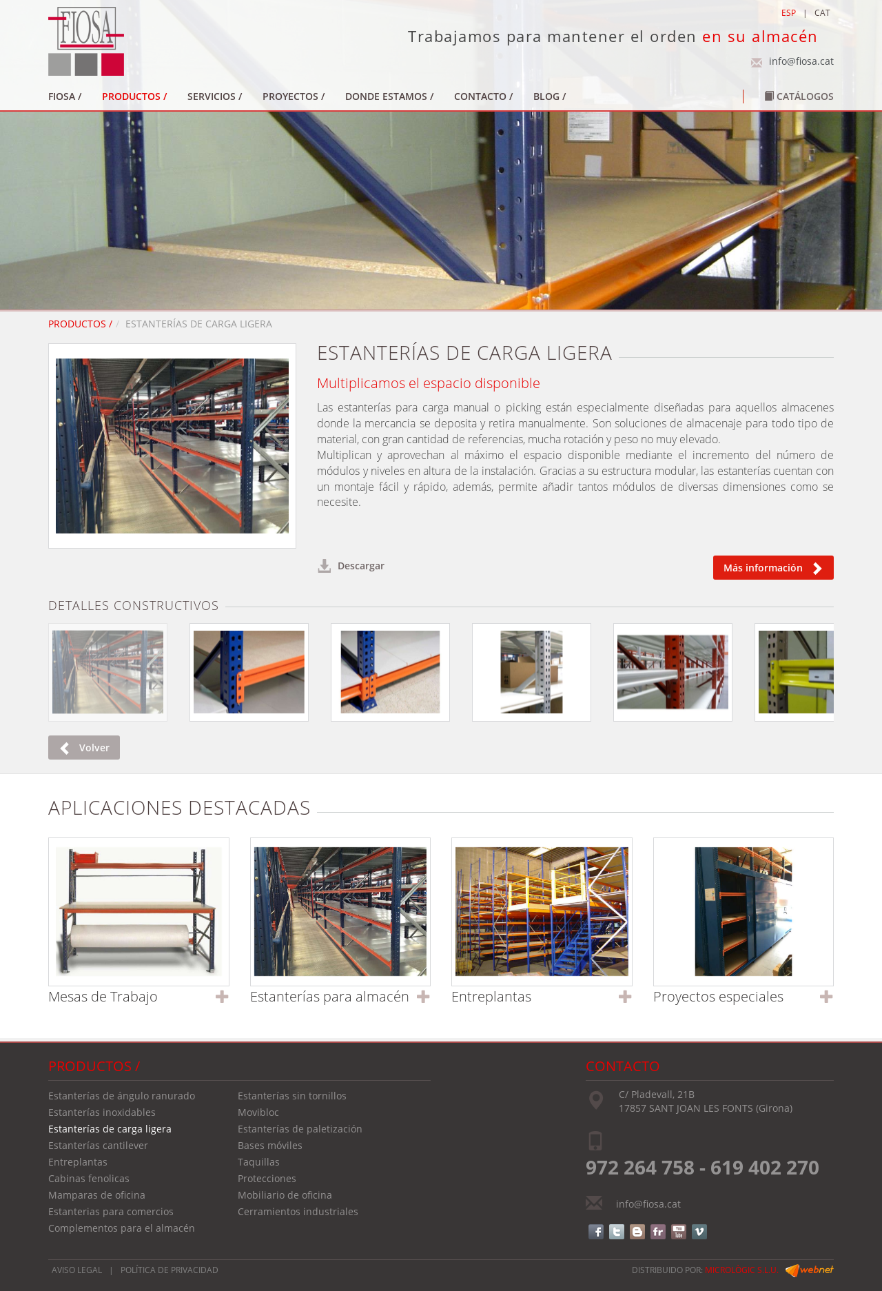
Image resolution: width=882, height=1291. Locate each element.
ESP (788, 13)
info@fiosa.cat (801, 61)
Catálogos (799, 96)
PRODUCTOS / (80, 323)
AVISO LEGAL (77, 1270)
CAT (822, 13)
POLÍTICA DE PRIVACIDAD (169, 1270)
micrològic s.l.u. (742, 1270)
